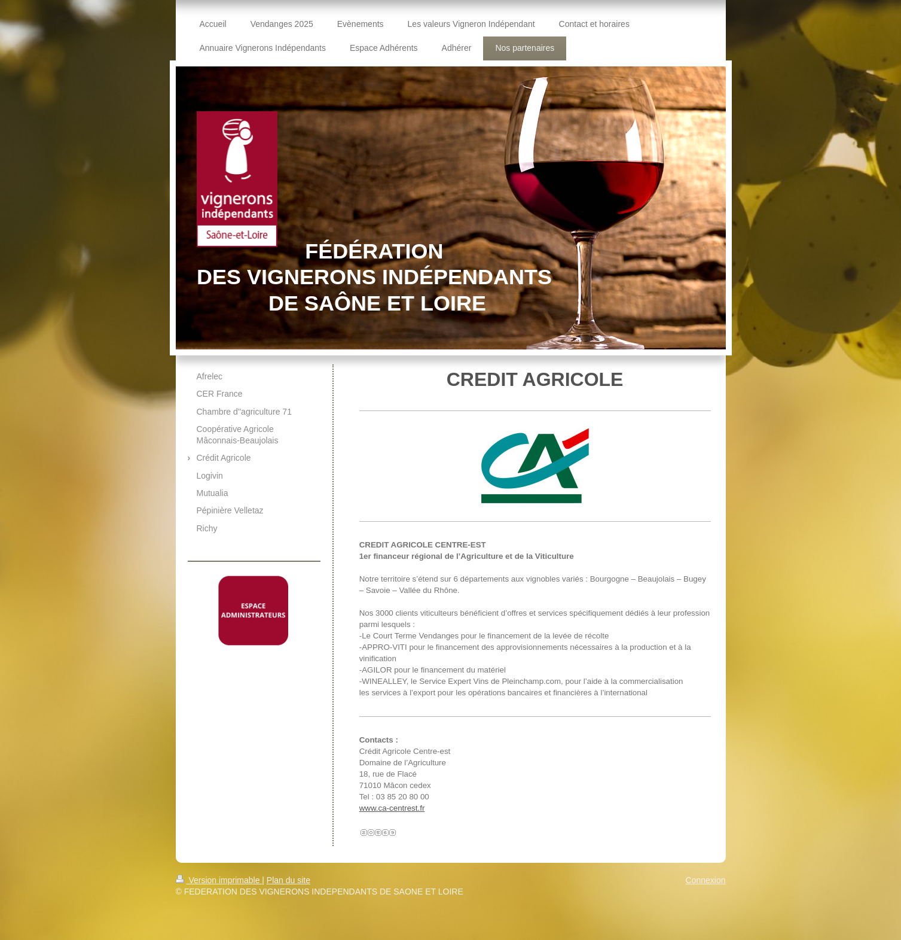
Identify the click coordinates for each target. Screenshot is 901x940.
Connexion (706, 880)
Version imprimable (219, 880)
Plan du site (288, 880)
